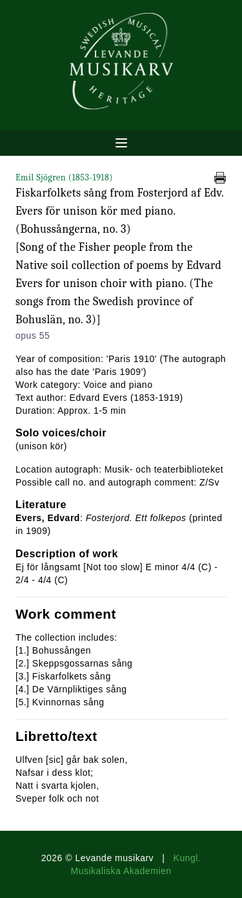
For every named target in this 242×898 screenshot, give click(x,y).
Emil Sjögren (64, 177)
